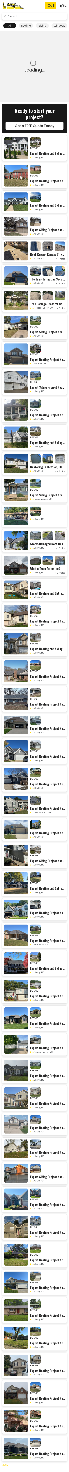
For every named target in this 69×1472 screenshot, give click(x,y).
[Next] (7, 1465)
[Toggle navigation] (62, 5)
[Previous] (2, 1465)
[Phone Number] (50, 5)
